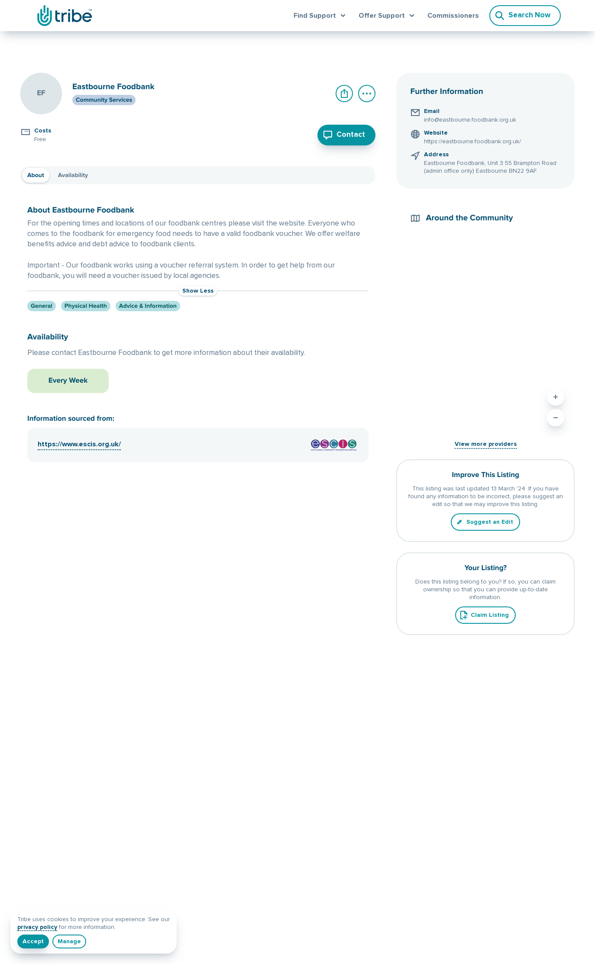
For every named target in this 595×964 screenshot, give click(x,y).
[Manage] (69, 941)
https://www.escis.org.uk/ (79, 429)
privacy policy (37, 927)
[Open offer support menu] (388, 15)
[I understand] (33, 941)
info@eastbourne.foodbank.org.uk (470, 119)
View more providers (486, 444)
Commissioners (453, 15)
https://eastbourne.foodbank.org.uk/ (472, 141)
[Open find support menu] (321, 15)
